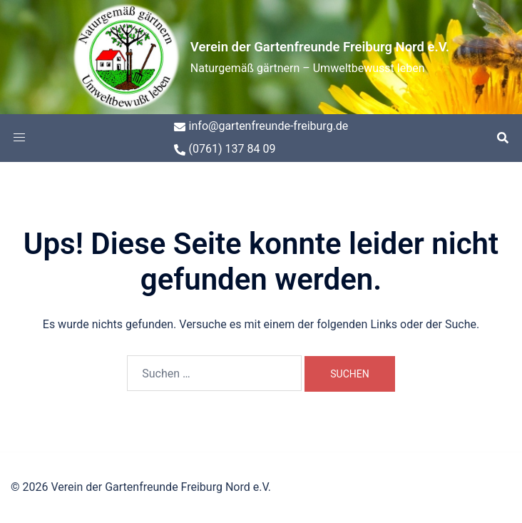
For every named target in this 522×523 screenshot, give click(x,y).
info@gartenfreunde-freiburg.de (261, 126)
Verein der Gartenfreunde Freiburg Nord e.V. (320, 46)
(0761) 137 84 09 (225, 149)
